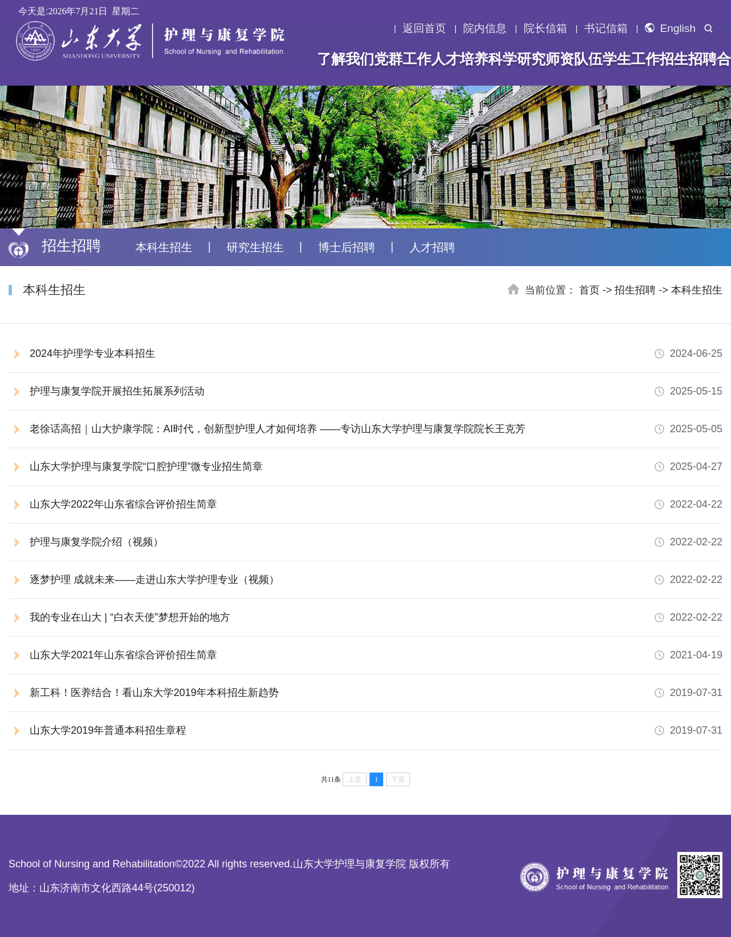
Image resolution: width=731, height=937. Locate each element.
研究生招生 (255, 247)
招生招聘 (688, 59)
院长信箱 (545, 28)
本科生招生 (163, 247)
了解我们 (345, 59)
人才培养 (459, 59)
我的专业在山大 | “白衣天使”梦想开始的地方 (376, 617)
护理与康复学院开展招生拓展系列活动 (376, 391)
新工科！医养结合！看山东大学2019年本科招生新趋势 (376, 692)
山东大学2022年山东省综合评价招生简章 (376, 504)
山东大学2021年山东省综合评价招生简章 (376, 655)
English (670, 28)
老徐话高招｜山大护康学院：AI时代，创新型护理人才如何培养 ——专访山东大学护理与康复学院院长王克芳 (376, 429)
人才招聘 (432, 247)
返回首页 (424, 28)
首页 (589, 290)
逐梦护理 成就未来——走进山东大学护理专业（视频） (376, 579)
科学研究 (516, 59)
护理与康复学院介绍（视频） (376, 542)
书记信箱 (606, 28)
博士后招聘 (346, 247)
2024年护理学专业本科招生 (376, 353)
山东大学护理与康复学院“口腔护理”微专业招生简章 (376, 466)
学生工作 (631, 59)
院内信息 (485, 28)
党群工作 (402, 59)
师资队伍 (574, 59)
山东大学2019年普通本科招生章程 (376, 730)
